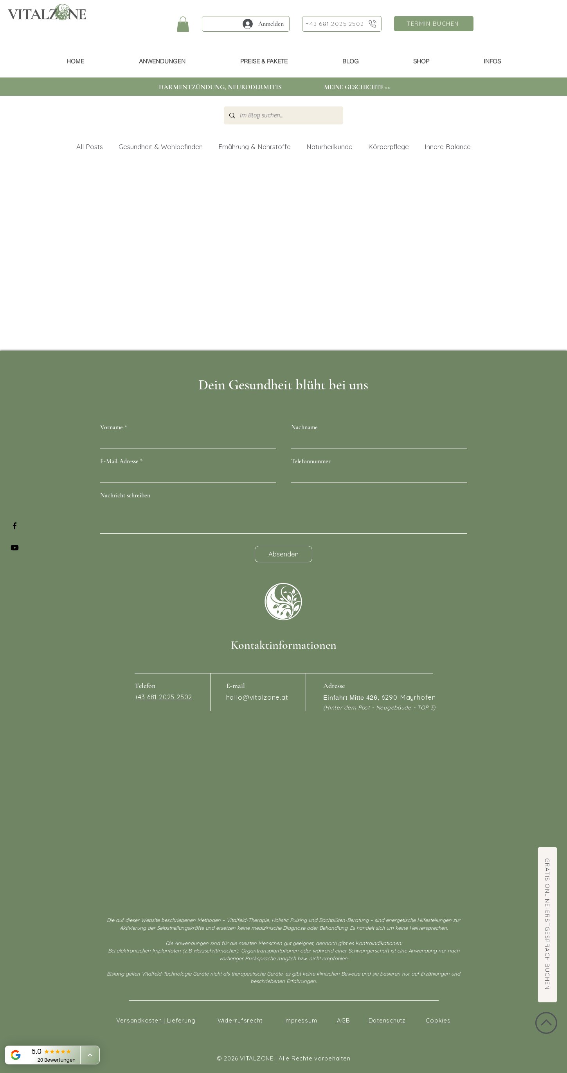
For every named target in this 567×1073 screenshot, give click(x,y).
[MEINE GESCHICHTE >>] (357, 87)
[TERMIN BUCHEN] (433, 23)
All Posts (89, 146)
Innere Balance (448, 146)
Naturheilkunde (329, 146)
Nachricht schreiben (125, 495)
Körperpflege (388, 146)
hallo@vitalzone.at (257, 697)
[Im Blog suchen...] (283, 115)
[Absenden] (283, 554)
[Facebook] (14, 525)
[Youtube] (14, 547)
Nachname (304, 427)
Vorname (111, 427)
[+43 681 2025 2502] (342, 24)
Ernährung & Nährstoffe (254, 146)
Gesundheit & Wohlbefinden (161, 146)
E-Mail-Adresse (119, 461)
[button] (182, 24)
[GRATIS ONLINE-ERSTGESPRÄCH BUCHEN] (547, 925)
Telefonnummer (311, 461)
